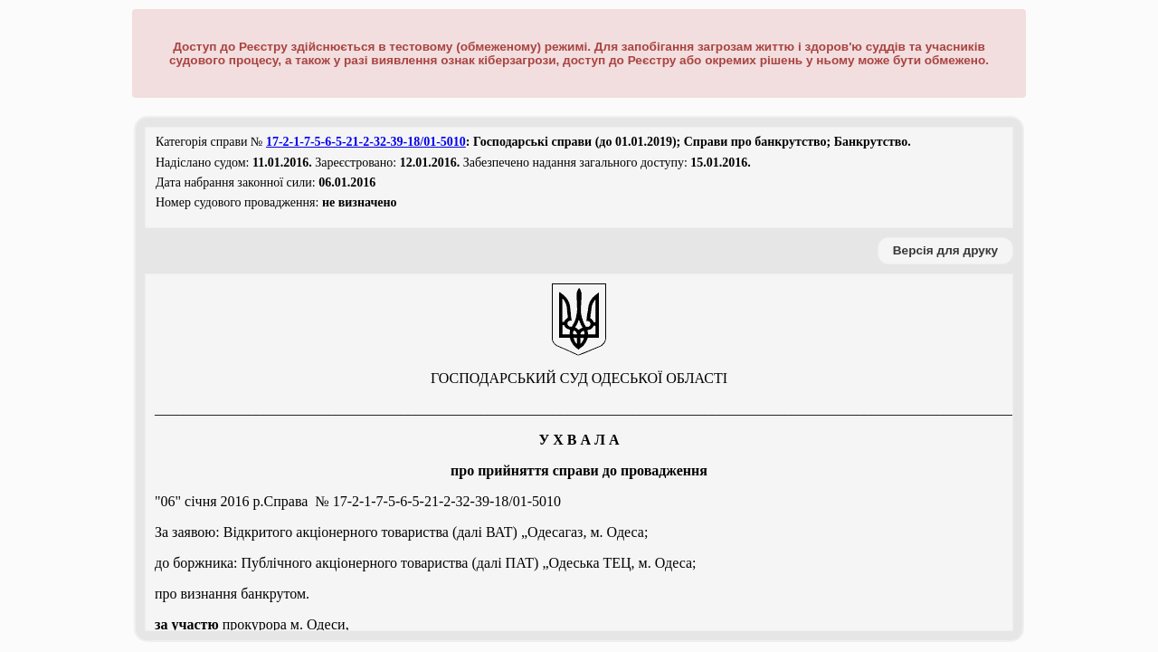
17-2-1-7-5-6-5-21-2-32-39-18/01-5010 (366, 142)
